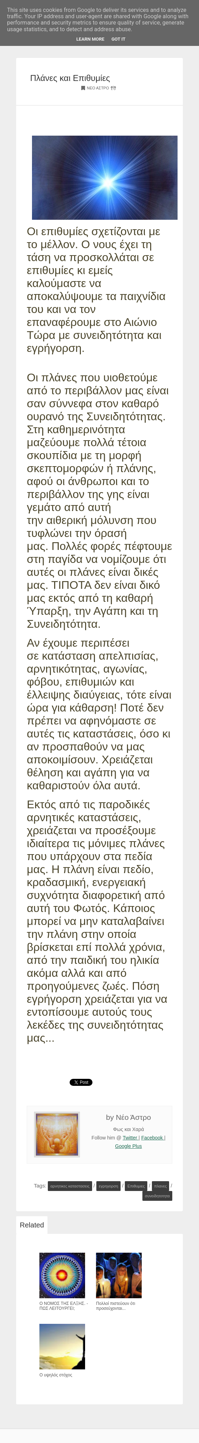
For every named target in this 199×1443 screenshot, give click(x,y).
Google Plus (128, 1146)
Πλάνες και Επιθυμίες (70, 78)
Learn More (90, 39)
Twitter (131, 1138)
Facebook (152, 1138)
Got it (118, 39)
